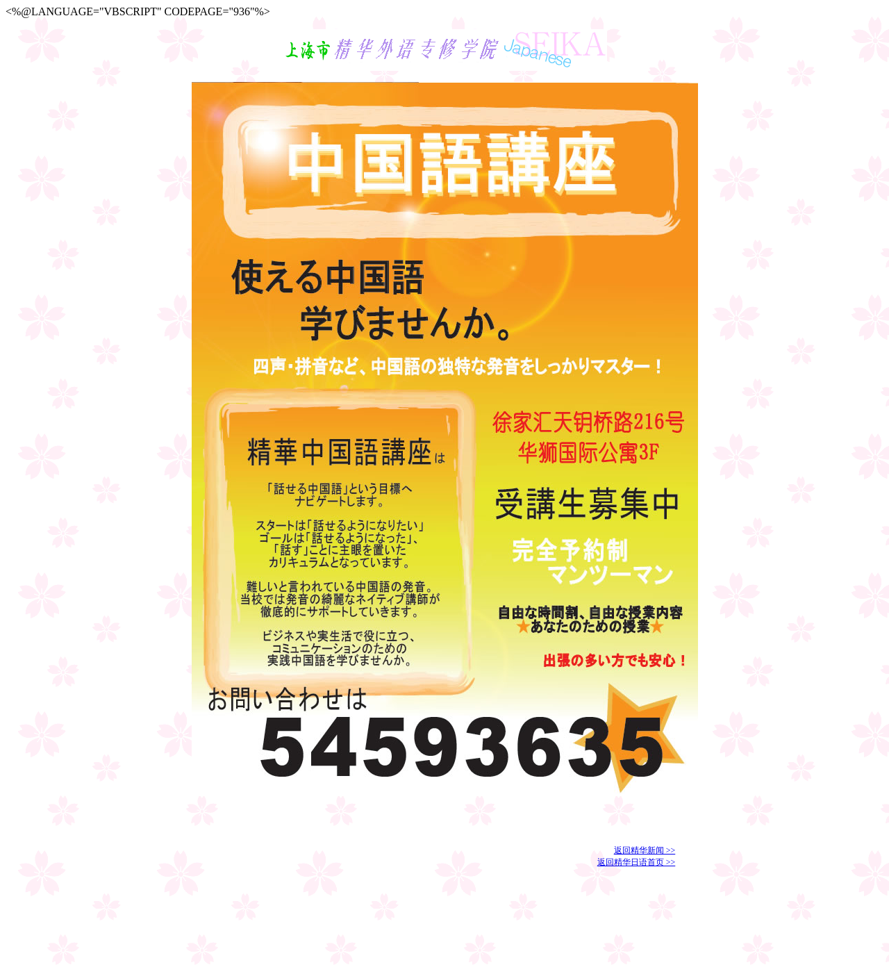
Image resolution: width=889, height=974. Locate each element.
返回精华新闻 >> (645, 850)
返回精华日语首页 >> (636, 862)
